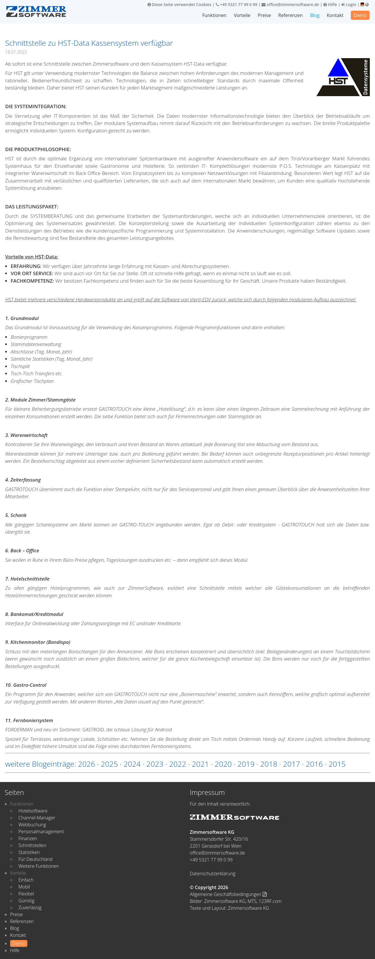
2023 (154, 764)
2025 (109, 764)
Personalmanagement (41, 831)
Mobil (24, 887)
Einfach (25, 880)
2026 (86, 764)
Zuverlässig (29, 907)
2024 (132, 764)
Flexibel (26, 893)
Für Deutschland (35, 859)
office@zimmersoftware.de (290, 4)
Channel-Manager (36, 818)
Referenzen (290, 15)
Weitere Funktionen (38, 866)
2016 (314, 764)
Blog (314, 15)
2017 (291, 764)
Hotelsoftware (33, 811)
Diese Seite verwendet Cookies (179, 4)
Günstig (26, 900)
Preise (264, 15)
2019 (245, 764)
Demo (360, 15)
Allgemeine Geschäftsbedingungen (228, 894)
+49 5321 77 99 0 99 (236, 4)
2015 (337, 764)
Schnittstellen (32, 845)
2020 (223, 764)
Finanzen (27, 838)
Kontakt (335, 15)
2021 (200, 764)
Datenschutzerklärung (212, 873)
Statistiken (29, 852)
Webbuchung (32, 824)
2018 (268, 764)
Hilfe (330, 4)
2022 (177, 764)
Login (348, 4)
